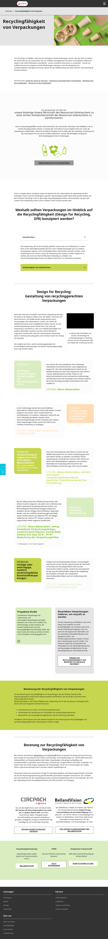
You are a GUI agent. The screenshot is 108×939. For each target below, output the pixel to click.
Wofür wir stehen (9, 922)
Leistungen (8, 891)
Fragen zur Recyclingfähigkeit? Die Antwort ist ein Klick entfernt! (74, 661)
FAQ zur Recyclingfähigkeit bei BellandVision (74, 830)
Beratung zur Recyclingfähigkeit (40, 83)
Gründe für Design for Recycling (36, 81)
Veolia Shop (7, 909)
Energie (6, 905)
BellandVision (39, 755)
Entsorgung (7, 898)
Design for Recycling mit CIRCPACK (33, 830)
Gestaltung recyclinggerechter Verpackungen (65, 81)
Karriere (59, 891)
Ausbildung (59, 901)
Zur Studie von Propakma (34, 626)
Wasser (5, 901)
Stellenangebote (61, 898)
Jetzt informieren (54, 864)
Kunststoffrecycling (83, 863)
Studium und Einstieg (62, 905)
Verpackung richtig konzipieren (54, 163)
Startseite (8, 11)
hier (57, 722)
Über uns (7, 916)
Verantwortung (8, 933)
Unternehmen (8, 929)
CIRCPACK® (51, 755)
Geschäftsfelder (8, 925)
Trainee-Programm (61, 909)
